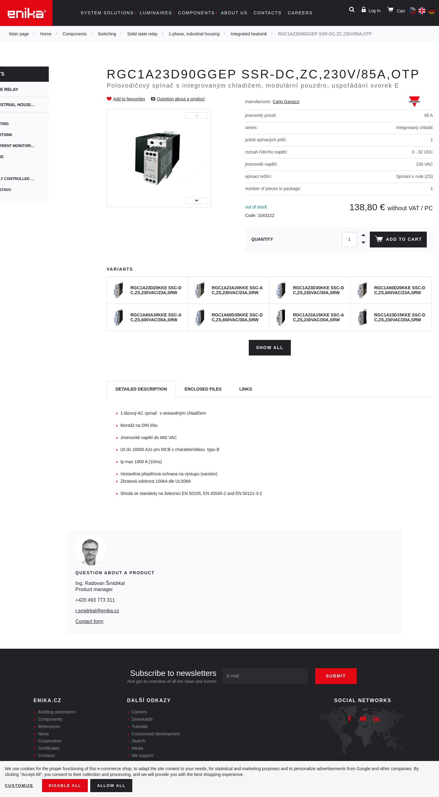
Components (196, 12)
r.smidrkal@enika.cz (97, 609)
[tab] (141, 388)
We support (142, 754)
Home (46, 33)
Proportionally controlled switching (51, 179)
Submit (340, 674)
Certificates (48, 747)
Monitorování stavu (33, 190)
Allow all (116, 785)
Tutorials (140, 725)
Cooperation (49, 739)
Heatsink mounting (32, 124)
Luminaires (156, 12)
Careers (300, 12)
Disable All (68, 785)
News (43, 732)
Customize (20, 785)
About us (234, 12)
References (49, 725)
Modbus (20, 168)
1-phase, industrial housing (194, 33)
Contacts (268, 12)
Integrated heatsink (249, 33)
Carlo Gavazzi (286, 101)
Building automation (57, 710)
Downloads (142, 717)
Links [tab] (245, 387)
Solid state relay (142, 33)
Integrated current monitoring (45, 146)
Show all (270, 346)
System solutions (107, 12)
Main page (19, 33)
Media (137, 747)
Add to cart (397, 240)
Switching (107, 33)
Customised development (156, 732)
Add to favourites (129, 98)
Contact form (89, 619)
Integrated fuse (29, 157)
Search (138, 739)
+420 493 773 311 (95, 598)
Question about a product (181, 98)
